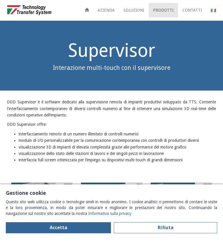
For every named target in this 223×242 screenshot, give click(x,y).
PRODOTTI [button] (163, 10)
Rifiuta (166, 227)
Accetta (58, 227)
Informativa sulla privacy (110, 213)
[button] (213, 10)
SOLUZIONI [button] (133, 10)
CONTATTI (192, 10)
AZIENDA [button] (106, 10)
